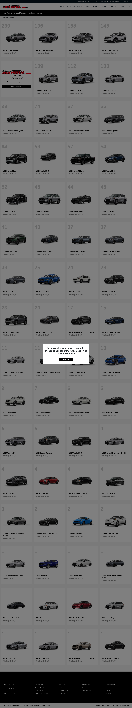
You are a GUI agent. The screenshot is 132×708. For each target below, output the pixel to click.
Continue (66, 359)
